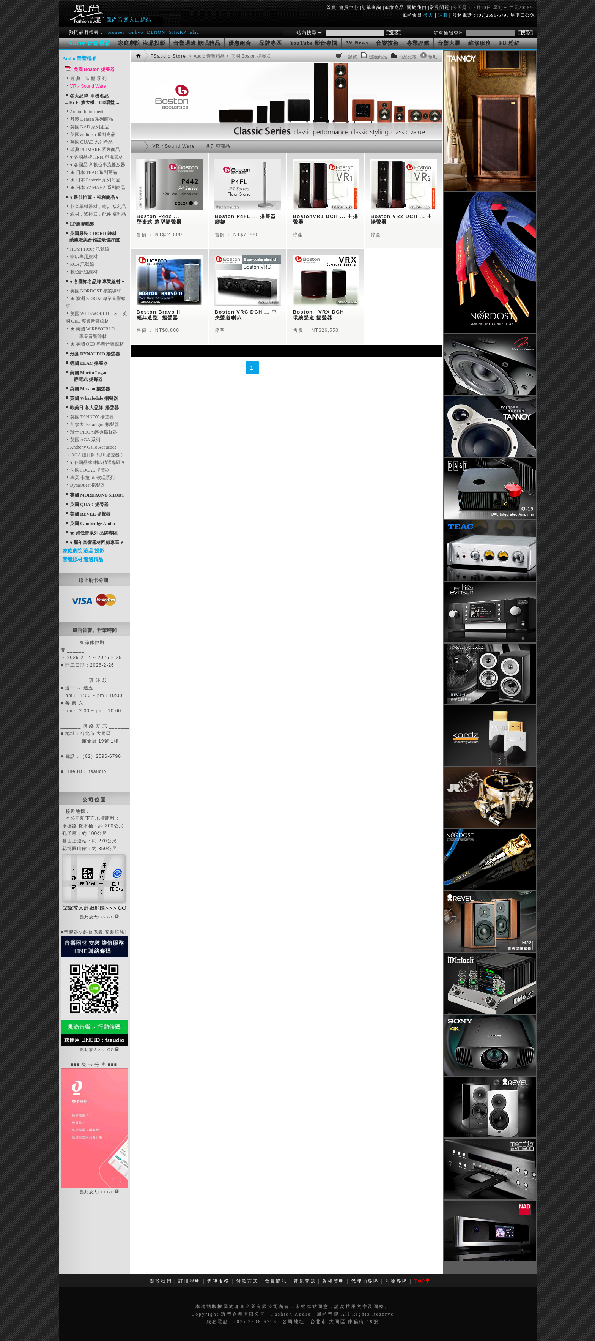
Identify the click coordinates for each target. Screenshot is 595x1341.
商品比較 (407, 57)
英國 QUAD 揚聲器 (89, 504)
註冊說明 (189, 1281)
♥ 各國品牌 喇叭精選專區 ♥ (95, 462)
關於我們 (417, 7)
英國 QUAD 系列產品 (89, 142)
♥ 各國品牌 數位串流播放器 (95, 164)
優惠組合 (239, 43)
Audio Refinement (85, 111)
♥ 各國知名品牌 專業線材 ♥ (97, 281)
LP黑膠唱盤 (82, 224)
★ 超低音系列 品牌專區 (94, 533)
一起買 (350, 57)
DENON (157, 32)
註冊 (443, 15)
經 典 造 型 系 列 (86, 78)
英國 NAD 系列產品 (88, 126)
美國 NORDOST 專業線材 (93, 290)
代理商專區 (365, 1281)
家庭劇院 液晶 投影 (84, 551)
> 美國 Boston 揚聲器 (248, 56)
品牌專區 (270, 43)
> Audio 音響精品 (206, 56)
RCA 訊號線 (80, 264)
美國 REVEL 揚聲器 (90, 514)
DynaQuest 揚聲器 (85, 485)
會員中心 (349, 7)
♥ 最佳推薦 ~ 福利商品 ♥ (94, 197)
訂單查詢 (371, 7)
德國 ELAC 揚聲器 (88, 363)
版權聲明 (333, 1281)
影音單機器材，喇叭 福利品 (96, 206)
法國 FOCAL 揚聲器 (88, 470)
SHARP (177, 32)
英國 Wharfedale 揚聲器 (94, 398)
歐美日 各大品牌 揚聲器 (94, 407)
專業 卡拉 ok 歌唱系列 (90, 477)
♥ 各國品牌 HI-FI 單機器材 (94, 157)
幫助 (433, 57)
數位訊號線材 (82, 272)
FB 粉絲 (509, 43)
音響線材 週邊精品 (83, 559)
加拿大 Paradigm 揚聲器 (93, 424)
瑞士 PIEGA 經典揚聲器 (92, 432)
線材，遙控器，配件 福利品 (96, 214)
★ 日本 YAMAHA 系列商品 (95, 187)
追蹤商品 (394, 7)
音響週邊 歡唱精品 (197, 43)
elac (194, 32)
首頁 (331, 7)
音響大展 (449, 43)
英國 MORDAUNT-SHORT (97, 495)
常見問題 (439, 7)
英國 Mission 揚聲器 (90, 388)
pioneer (115, 32)
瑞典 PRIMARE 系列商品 (93, 149)
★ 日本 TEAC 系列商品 (91, 172)
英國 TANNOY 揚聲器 (90, 417)
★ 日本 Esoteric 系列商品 (93, 180)
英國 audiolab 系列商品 (90, 134)
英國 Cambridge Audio (92, 523)
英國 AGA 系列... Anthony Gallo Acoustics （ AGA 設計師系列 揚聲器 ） (95, 447)
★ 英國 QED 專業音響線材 (95, 344)
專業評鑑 (418, 43)
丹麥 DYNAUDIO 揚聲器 (95, 354)
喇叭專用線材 (82, 256)
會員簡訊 (276, 1281)
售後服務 (218, 1281)
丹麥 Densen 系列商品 (89, 119)
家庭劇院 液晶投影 (141, 43)
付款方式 (247, 1281)
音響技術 (387, 43)
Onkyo (135, 32)
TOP (421, 1281)
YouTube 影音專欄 (313, 43)
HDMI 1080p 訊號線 (88, 249)
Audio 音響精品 (79, 58)
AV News (356, 43)
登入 (428, 15)
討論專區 (397, 1281)
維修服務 (479, 43)
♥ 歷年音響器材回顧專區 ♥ (96, 542)
